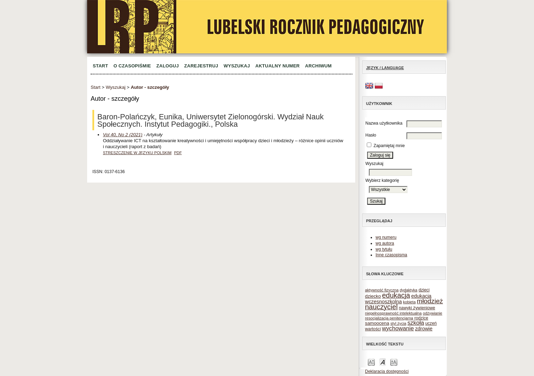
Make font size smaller (371, 362)
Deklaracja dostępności (387, 371)
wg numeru (386, 237)
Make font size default (382, 362)
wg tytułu (384, 249)
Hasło (370, 135)
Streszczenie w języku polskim (137, 153)
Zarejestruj (201, 65)
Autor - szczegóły (150, 87)
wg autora (385, 243)
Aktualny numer (277, 65)
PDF (178, 153)
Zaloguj (167, 65)
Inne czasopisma (391, 254)
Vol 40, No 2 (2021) (122, 134)
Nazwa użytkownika (383, 123)
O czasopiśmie (132, 65)
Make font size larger (393, 362)
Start (100, 65)
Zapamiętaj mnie (389, 145)
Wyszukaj (236, 65)
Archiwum (318, 65)
